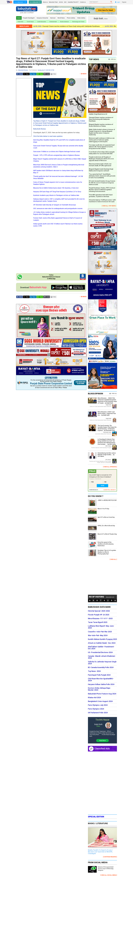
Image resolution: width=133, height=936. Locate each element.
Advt (65, 2)
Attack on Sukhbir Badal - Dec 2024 (101, 643)
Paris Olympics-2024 (96, 709)
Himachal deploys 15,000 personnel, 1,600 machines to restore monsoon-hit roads (102, 200)
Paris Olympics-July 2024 (98, 705)
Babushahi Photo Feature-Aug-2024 (102, 694)
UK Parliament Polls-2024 (98, 713)
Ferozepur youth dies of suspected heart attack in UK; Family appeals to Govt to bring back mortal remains (102, 146)
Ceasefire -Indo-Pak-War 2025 (100, 632)
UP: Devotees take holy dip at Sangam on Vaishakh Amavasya (54, 205)
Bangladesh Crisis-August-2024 (100, 701)
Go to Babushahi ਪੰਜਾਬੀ (20, 2)
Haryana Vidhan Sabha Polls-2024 (101, 684)
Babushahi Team (53, 2)
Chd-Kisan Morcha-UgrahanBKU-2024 (101, 680)
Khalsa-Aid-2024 (94, 698)
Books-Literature (64, 21)
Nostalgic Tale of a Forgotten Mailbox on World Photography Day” (102, 552)
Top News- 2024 (94, 671)
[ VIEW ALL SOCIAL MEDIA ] (108, 875)
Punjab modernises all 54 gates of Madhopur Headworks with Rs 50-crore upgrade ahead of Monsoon (101, 158)
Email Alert (20, 21)
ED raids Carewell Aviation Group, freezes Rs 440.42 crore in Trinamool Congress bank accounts (102, 182)
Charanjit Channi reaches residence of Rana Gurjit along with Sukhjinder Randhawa (70, 26)
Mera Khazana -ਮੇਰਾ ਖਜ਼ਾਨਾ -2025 (100, 618)
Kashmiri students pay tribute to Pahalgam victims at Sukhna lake (56, 195)
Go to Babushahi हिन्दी (35, 2)
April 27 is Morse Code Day (101, 519)
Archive (61, 2)
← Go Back (82, 74)
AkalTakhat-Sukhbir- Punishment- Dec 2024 (101, 648)
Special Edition (96, 816)
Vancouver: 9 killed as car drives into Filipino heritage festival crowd (56, 151)
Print (53, 74)
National (52, 18)
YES (92, 482)
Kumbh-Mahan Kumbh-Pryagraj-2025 (102, 639)
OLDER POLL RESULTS (110, 489)
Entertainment (53, 21)
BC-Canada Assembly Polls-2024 (100, 667)
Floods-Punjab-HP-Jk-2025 (98, 615)
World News (61, 18)
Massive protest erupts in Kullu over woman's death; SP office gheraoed (100, 164)
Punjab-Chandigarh (29, 18)
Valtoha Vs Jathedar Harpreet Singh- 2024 (102, 663)
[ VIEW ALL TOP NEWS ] (109, 206)
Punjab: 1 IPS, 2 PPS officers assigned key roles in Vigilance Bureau (56, 155)
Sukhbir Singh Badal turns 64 (98, 114)
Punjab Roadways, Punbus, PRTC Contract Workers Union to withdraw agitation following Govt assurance (102, 189)
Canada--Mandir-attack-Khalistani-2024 (102, 657)
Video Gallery (81, 18)
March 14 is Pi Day (98, 511)
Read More (102, 740)
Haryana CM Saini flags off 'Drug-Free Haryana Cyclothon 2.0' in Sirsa (57, 192)
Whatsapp (40, 74)
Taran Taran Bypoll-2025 (97, 622)
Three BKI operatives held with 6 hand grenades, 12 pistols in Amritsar (101, 195)
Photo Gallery (71, 18)
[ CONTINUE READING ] (110, 857)
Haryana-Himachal (42, 18)
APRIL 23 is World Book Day (101, 528)
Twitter (26, 74)
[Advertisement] (23, 107)
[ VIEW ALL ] (113, 559)
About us (45, 2)
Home (19, 18)
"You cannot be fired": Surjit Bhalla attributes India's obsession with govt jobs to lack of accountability (102, 175)
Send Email (46, 74)
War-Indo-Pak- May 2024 (97, 635)
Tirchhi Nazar (30, 21)
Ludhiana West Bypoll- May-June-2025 (101, 627)
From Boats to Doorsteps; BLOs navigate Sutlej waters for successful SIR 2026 (102, 152)
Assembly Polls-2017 (73, 2)
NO (105, 482)
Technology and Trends (78, 21)
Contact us (83, 2)
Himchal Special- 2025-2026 (99, 611)
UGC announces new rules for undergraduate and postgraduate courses (57, 208)
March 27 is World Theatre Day (102, 536)
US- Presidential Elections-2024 (100, 652)
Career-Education (41, 21)
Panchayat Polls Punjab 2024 (99, 675)
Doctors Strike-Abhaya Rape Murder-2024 (99, 689)
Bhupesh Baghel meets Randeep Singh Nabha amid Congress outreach (101, 170)
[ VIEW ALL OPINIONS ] (110, 467)
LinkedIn (33, 74)
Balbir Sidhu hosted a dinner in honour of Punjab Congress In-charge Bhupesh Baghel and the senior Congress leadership (102, 132)
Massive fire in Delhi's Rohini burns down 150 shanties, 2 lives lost (56, 188)
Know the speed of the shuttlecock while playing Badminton (100, 544)
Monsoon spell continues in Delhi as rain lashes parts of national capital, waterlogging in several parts (102, 139)
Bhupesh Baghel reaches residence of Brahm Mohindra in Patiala (101, 125)
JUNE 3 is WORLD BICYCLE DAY (102, 502)
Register (124, 2)
